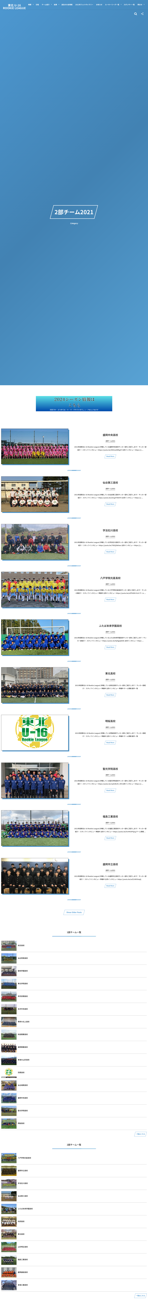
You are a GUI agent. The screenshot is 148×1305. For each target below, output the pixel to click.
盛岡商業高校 (23, 1047)
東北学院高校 (23, 983)
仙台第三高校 (23, 1196)
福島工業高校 (23, 1259)
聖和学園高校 (23, 971)
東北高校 (21, 1234)
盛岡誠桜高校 (23, 1272)
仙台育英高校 (23, 958)
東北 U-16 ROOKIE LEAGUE (14, 6)
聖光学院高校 (23, 1110)
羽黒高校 (21, 1072)
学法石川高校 (23, 1183)
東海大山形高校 (23, 1060)
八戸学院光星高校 (24, 1158)
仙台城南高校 (23, 1085)
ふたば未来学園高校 (25, 1208)
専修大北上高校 (23, 1021)
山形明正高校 (23, 1247)
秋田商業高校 (23, 1034)
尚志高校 (21, 945)
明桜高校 (21, 1123)
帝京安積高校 (23, 996)
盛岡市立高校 (23, 1170)
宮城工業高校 (23, 1285)
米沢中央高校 (23, 1009)
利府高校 (21, 1221)
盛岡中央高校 (23, 1098)
